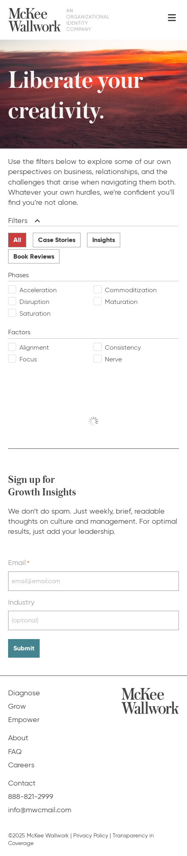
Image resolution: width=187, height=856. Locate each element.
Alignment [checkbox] (34, 347)
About (18, 737)
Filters (18, 220)
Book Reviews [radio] (33, 256)
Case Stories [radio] (56, 240)
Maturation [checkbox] (121, 302)
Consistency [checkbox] (123, 347)
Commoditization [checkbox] (131, 290)
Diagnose (24, 692)
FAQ (15, 751)
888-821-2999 (30, 796)
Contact (22, 783)
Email (18, 562)
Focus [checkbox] (28, 359)
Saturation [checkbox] (35, 313)
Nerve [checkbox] (113, 359)
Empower (24, 719)
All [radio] (17, 240)
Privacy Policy (90, 835)
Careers (21, 764)
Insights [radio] (103, 240)
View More (94, 421)
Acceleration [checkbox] (38, 290)
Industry (21, 602)
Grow (17, 706)
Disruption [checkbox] (34, 302)
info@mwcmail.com (39, 809)
